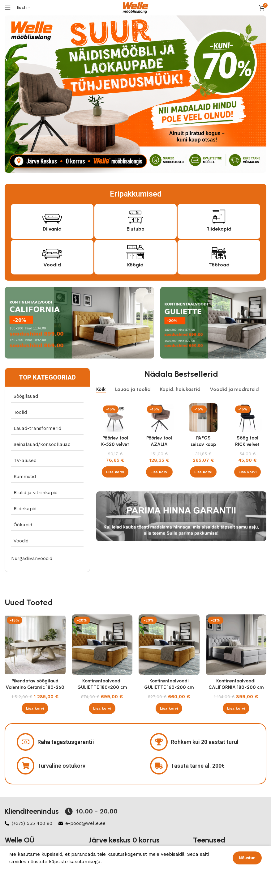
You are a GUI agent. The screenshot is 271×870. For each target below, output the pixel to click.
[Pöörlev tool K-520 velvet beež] (115, 417)
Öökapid (23, 525)
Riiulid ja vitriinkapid (36, 492)
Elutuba (135, 229)
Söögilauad (26, 396)
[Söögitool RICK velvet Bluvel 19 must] (247, 417)
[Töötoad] (219, 251)
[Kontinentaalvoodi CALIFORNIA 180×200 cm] (236, 644)
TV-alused (25, 460)
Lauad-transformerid (37, 428)
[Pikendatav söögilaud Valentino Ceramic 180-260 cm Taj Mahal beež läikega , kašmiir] (35, 644)
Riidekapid (218, 229)
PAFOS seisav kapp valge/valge (203, 444)
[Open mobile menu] (8, 8)
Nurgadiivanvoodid (31, 558)
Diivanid (52, 229)
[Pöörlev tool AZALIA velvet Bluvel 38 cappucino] (159, 417)
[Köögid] (135, 251)
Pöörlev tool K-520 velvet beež (115, 444)
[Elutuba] (135, 216)
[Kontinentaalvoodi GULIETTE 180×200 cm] (102, 644)
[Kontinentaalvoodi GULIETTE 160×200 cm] (169, 644)
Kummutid (25, 476)
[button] (115, 471)
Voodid (52, 265)
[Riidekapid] (219, 216)
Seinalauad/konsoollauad (42, 444)
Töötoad (219, 265)
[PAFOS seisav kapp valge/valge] (203, 417)
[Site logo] (135, 7)
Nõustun (247, 857)
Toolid (20, 412)
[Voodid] (52, 251)
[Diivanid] (52, 216)
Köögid (135, 265)
